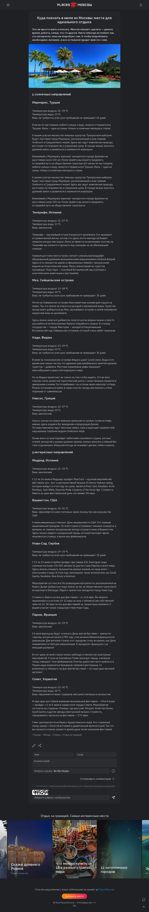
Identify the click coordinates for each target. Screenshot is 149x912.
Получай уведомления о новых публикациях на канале (74, 889)
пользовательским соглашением (99, 786)
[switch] (114, 779)
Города (37, 735)
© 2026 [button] (74, 902)
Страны (57, 735)
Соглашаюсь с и (75, 786)
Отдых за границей (72, 735)
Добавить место (74, 896)
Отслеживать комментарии (95, 778)
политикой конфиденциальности (66, 786)
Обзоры (47, 735)
